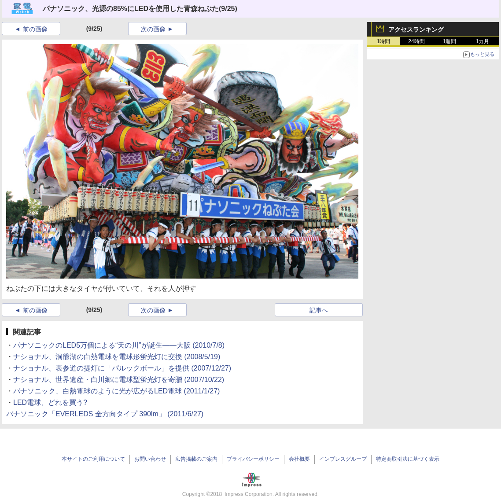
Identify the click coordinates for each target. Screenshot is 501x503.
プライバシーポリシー (253, 459)
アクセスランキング (416, 29)
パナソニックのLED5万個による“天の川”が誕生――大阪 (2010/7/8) (119, 345)
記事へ (318, 310)
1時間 (383, 41)
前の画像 (35, 29)
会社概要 (299, 459)
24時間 (416, 41)
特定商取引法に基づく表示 (407, 459)
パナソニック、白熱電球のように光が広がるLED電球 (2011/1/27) (116, 391)
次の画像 (153, 29)
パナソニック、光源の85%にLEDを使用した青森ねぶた (131, 8)
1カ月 (483, 41)
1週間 (450, 41)
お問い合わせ (150, 459)
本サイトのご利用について (93, 459)
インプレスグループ (343, 459)
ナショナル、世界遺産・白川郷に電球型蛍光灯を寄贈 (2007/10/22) (118, 379)
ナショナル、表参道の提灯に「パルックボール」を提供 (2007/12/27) (122, 368)
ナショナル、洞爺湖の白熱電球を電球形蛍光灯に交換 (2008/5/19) (116, 356)
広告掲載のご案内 (196, 459)
